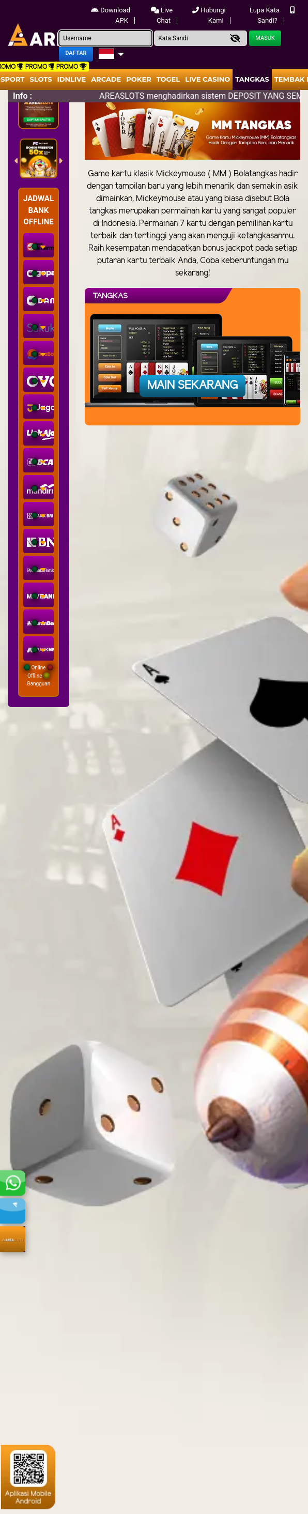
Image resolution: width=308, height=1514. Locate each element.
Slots (40, 79)
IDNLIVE (71, 79)
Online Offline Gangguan (38, 675)
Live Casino (207, 79)
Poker (138, 79)
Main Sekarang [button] (192, 385)
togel (168, 79)
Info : (22, 96)
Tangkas (252, 79)
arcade (106, 79)
